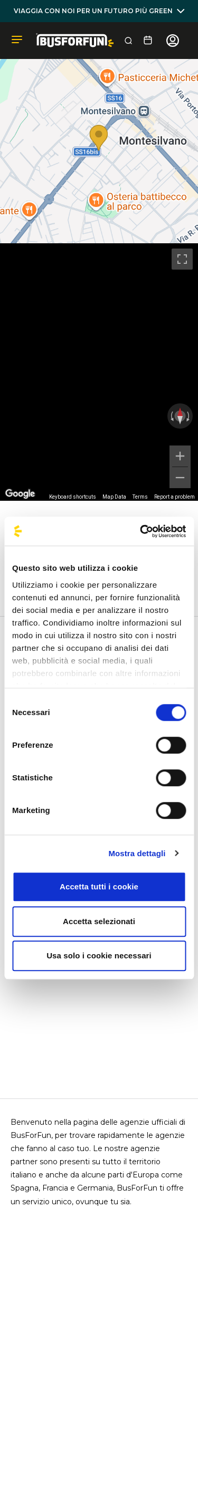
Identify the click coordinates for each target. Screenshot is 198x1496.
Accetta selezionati (99, 921)
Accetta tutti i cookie (99, 886)
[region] (99, 372)
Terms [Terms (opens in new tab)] (140, 497)
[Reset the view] (180, 416)
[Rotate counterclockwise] (171, 416)
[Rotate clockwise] (189, 416)
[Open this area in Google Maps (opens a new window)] (20, 494)
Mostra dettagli (136, 853)
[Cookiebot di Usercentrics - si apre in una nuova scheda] (141, 531)
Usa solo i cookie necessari (99, 955)
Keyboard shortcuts (72, 497)
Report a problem (174, 497)
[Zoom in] (180, 456)
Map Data (114, 497)
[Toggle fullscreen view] (182, 259)
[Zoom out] (180, 477)
